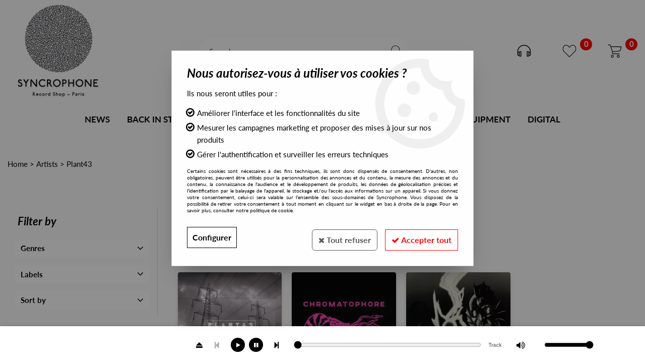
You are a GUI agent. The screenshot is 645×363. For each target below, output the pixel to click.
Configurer (211, 237)
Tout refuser (339, 237)
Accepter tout (420, 237)
